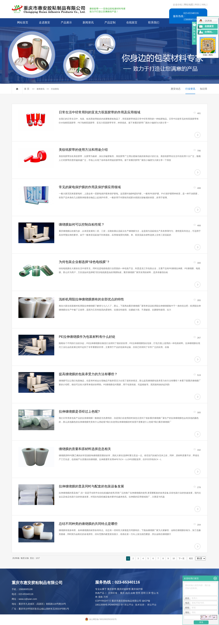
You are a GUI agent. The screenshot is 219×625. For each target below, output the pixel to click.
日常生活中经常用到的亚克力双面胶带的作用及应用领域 (99, 112)
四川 (127, 593)
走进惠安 (44, 22)
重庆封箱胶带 (124, 589)
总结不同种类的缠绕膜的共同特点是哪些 (88, 523)
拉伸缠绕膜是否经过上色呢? (79, 411)
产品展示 (66, 22)
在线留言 (131, 22)
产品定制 (110, 22)
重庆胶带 (111, 589)
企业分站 (177, 4)
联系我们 (153, 22)
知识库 (203, 88)
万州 (105, 597)
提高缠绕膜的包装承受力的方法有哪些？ (88, 374)
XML (203, 4)
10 (174, 558)
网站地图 (189, 4)
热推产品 (99, 593)
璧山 (153, 593)
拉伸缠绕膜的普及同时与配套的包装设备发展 (91, 486)
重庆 (122, 593)
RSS (197, 4)
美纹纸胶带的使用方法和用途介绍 (83, 149)
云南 (133, 593)
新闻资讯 (88, 22)
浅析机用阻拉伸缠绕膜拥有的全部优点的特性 (91, 299)
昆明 (143, 593)
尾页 (191, 558)
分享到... (209, 32)
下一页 (181, 558)
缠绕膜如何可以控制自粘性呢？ (81, 224)
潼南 (100, 597)
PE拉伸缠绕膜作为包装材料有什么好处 (87, 336)
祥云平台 (128, 604)
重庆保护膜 (137, 589)
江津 (148, 593)
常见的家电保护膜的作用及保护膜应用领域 (90, 187)
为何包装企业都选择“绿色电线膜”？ (84, 262)
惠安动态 (176, 88)
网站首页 (22, 22)
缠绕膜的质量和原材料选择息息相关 (85, 449)
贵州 (138, 593)
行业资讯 (55, 89)
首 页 (26, 88)
